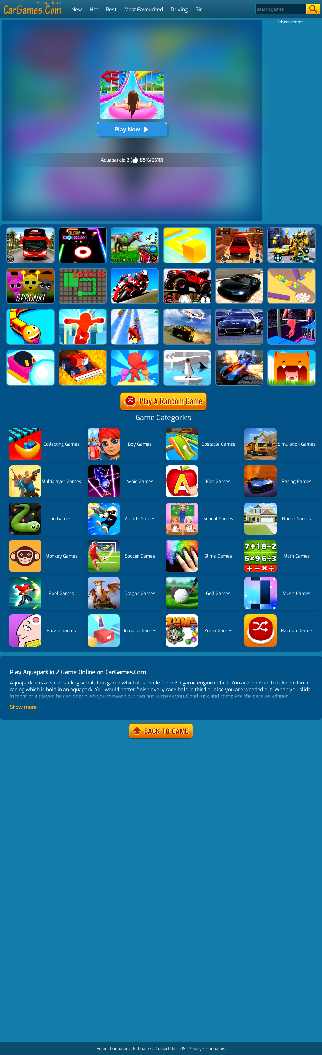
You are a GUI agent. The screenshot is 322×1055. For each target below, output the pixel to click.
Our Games (120, 1048)
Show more (23, 707)
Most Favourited (143, 9)
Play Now (132, 129)
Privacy (194, 1048)
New (76, 9)
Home (102, 1048)
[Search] (280, 9)
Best (111, 9)
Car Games (216, 1048)
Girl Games (143, 1048)
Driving (179, 9)
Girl (199, 9)
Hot (94, 9)
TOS (181, 1048)
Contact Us (165, 1048)
